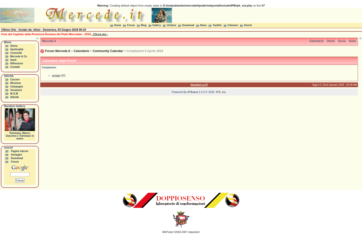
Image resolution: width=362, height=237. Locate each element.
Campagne (16, 86)
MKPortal (167, 232)
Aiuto (352, 41)
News (203, 25)
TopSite (217, 25)
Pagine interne (19, 151)
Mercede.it (49, 41)
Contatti (15, 67)
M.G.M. (14, 93)
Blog (143, 25)
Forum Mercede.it (57, 51)
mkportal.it (194, 232)
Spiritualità (16, 49)
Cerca (342, 41)
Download (188, 25)
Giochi (248, 25)
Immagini (16, 154)
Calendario (316, 41)
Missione (15, 83)
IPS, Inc (221, 91)
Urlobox (171, 25)
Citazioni (233, 25)
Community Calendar (108, 51)
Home (117, 25)
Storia (13, 45)
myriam (56, 75)
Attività (14, 97)
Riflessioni (16, 63)
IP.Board (193, 91)
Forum (131, 25)
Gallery (156, 25)
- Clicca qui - (100, 34)
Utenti (331, 41)
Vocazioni (16, 90)
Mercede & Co (18, 56)
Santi (13, 60)
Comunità (16, 53)
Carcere (15, 79)
